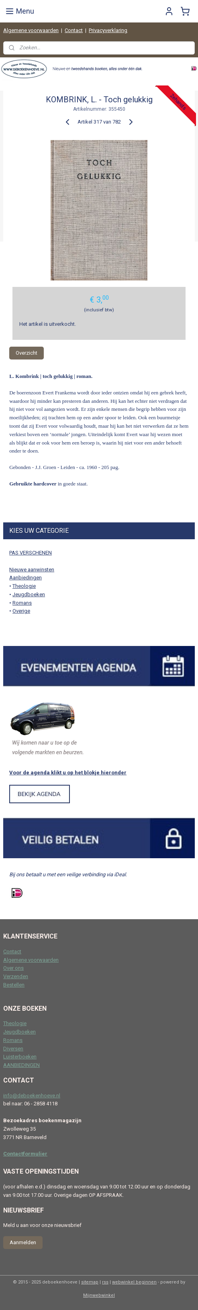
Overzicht (26, 352)
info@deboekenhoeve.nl (31, 1096)
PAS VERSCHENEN (30, 553)
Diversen (13, 1049)
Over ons (13, 968)
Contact (74, 30)
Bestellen (13, 985)
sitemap (89, 1282)
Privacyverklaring (108, 30)
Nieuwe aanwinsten (31, 570)
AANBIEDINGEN (21, 1065)
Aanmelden (23, 1242)
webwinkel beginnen (134, 1282)
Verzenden (15, 976)
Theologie (24, 586)
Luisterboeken (20, 1057)
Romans (22, 603)
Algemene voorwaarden (31, 30)
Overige (21, 611)
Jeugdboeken (28, 594)
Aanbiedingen (25, 578)
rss (105, 1282)
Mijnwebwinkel (99, 1295)
